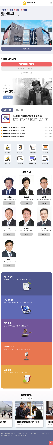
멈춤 (18, 15)
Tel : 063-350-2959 (33, 434)
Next (28, 398)
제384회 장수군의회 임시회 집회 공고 (14, 130)
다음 (50, 30)
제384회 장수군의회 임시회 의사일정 (14, 127)
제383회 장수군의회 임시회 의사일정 (14, 133)
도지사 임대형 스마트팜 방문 (16, 422)
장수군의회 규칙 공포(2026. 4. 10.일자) (27, 116)
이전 (3, 30)
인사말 (8, 97)
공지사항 (7, 110)
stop (25, 398)
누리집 (9, 203)
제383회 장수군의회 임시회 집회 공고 (14, 136)
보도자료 (19, 110)
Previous (21, 398)
